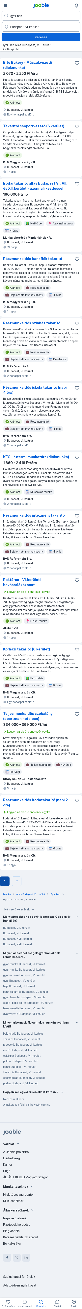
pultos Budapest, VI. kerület (20, 1061)
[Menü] (6, 5)
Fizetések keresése (16, 1224)
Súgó (6, 1171)
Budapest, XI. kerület (16, 933)
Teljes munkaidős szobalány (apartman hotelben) (28, 716)
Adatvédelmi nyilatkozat (19, 1285)
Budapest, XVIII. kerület (17, 938)
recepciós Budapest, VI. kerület (22, 1044)
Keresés (41, 37)
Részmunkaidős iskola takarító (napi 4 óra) (35, 390)
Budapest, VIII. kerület (16, 927)
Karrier (7, 1164)
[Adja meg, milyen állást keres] (41, 16)
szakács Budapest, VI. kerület (21, 1039)
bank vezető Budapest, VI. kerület (24, 1008)
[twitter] (17, 1258)
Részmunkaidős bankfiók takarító (32, 259)
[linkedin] (26, 1258)
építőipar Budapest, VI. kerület (22, 1055)
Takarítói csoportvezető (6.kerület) (33, 126)
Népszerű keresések (19, 909)
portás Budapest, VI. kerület (20, 1083)
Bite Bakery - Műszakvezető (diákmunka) (27, 65)
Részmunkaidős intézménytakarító (34, 515)
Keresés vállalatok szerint (20, 1237)
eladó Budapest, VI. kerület (20, 1050)
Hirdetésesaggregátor (18, 1194)
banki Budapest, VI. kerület (20, 1066)
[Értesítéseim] (76, 5)
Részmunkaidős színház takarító (31, 323)
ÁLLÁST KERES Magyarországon (25, 1177)
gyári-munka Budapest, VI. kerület (24, 975)
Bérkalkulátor (12, 1243)
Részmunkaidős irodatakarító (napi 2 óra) (35, 802)
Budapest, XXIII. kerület (17, 944)
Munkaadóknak (13, 1201)
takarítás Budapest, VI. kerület (22, 1072)
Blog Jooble (11, 1231)
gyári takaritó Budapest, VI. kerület (25, 997)
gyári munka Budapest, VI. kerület (24, 964)
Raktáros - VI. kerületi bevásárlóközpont (22, 582)
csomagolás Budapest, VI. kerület (24, 1077)
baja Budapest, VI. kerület (19, 986)
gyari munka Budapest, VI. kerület (24, 969)
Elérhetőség (11, 1158)
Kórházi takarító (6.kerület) (26, 649)
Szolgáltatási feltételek (19, 1277)
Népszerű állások (13, 1099)
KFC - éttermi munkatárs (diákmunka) (36, 457)
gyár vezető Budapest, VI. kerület (24, 1013)
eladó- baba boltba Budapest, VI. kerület (28, 1002)
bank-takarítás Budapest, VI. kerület (25, 991)
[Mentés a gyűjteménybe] (77, 63)
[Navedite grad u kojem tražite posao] (41, 27)
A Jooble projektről (16, 1152)
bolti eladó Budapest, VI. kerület (23, 1033)
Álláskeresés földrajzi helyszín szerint (26, 1104)
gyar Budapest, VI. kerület (19, 980)
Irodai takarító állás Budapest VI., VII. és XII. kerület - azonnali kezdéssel (35, 185)
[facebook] (7, 1258)
